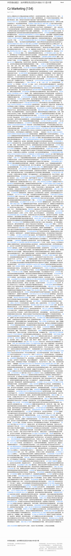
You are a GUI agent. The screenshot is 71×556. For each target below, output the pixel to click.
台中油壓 (43, 266)
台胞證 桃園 (52, 255)
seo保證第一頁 (41, 382)
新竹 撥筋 (44, 31)
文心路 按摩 (10, 468)
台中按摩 (21, 40)
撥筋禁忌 (26, 308)
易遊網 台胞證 (52, 183)
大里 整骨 (58, 145)
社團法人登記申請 (15, 303)
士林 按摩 (49, 283)
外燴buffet (49, 132)
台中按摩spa (46, 415)
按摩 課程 (27, 242)
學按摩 (49, 376)
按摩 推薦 (24, 84)
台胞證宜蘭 (51, 308)
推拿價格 (33, 305)
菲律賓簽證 (57, 60)
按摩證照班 (31, 167)
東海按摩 (18, 134)
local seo (17, 194)
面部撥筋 (11, 308)
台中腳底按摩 (30, 154)
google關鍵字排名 (16, 279)
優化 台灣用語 (23, 167)
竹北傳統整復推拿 (55, 152)
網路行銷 (40, 110)
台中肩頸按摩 (54, 387)
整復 (46, 117)
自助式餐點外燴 (22, 476)
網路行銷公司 (35, 40)
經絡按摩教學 (38, 505)
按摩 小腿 (48, 23)
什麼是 (46, 268)
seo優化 (54, 53)
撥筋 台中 (47, 398)
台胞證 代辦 (34, 137)
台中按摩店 (45, 255)
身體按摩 (23, 279)
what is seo (32, 117)
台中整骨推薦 (48, 53)
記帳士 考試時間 (20, 178)
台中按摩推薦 (48, 108)
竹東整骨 (30, 23)
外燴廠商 (58, 183)
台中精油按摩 (33, 67)
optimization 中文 (30, 363)
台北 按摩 (56, 340)
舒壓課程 (56, 86)
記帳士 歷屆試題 (57, 45)
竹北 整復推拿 (58, 516)
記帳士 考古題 (34, 336)
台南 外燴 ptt (33, 294)
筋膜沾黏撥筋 (21, 264)
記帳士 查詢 (55, 25)
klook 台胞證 (13, 442)
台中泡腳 (58, 106)
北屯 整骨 (21, 288)
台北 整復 (51, 110)
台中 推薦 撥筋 (20, 242)
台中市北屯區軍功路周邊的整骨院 (44, 80)
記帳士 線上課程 (58, 466)
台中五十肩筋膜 (15, 490)
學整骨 (39, 89)
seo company (32, 176)
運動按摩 (49, 49)
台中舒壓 (13, 38)
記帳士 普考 (53, 363)
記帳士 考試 (20, 203)
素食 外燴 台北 (19, 51)
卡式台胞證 (48, 78)
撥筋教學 (51, 290)
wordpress (35, 264)
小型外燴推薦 (24, 402)
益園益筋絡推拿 (36, 409)
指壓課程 (57, 20)
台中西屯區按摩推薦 (26, 97)
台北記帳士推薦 (29, 126)
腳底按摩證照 (11, 501)
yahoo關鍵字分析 (24, 202)
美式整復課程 (42, 40)
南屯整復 (27, 292)
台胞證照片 (37, 373)
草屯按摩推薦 (58, 36)
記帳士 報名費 (20, 214)
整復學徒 (48, 266)
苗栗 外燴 (21, 227)
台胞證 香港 (39, 305)
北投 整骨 (28, 487)
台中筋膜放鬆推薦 (32, 231)
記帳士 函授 (39, 113)
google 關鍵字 (54, 248)
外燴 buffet (15, 18)
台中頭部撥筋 (13, 474)
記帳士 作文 (17, 157)
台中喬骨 (11, 148)
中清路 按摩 (53, 194)
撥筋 (30, 44)
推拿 (45, 514)
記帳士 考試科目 (11, 104)
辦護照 (25, 509)
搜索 (44, 23)
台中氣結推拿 (28, 417)
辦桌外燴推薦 (58, 213)
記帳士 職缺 (28, 465)
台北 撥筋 (20, 271)
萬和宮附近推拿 (34, 102)
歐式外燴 (41, 419)
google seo (32, 356)
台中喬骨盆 (59, 452)
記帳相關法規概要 (46, 56)
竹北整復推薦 (15, 192)
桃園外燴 (55, 461)
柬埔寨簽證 (22, 34)
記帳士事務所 (55, 485)
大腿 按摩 (36, 316)
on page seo (35, 514)
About (62, 2)
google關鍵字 (35, 44)
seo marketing (60, 400)
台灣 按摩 (57, 271)
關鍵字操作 (31, 316)
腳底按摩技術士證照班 (37, 139)
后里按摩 (40, 216)
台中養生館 (54, 172)
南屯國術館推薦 (37, 507)
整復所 (46, 88)
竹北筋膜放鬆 (27, 40)
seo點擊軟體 (25, 235)
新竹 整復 (42, 316)
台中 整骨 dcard (43, 496)
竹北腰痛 (45, 110)
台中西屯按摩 (57, 141)
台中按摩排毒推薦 (39, 154)
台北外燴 (42, 121)
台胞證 (58, 286)
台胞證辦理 (43, 159)
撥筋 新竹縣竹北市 (21, 424)
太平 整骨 (60, 299)
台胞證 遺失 (42, 281)
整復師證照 (40, 178)
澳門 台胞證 (57, 110)
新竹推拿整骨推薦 (14, 249)
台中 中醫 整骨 (38, 202)
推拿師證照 (23, 124)
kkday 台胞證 (56, 351)
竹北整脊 (50, 60)
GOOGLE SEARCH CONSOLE (19, 154)
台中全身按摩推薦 (26, 104)
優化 (60, 246)
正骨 (30, 137)
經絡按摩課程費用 (35, 198)
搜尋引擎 (54, 78)
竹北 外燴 (15, 222)
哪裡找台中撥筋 (36, 156)
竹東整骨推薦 (21, 343)
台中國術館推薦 (14, 165)
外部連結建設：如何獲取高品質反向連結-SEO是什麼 (29, 2)
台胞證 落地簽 (52, 128)
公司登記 (19, 99)
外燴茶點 (39, 417)
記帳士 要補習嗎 (26, 139)
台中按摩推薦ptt (19, 237)
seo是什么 (21, 93)
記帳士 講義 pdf (31, 82)
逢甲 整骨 (60, 148)
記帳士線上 (27, 457)
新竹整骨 (19, 60)
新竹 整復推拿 (42, 264)
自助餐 (42, 64)
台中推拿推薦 (46, 327)
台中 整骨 (25, 44)
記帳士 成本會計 (50, 281)
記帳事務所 (18, 240)
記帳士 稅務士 (28, 169)
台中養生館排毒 (48, 284)
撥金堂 (50, 88)
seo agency (36, 341)
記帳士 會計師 (42, 218)
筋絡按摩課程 (13, 255)
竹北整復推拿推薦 (47, 351)
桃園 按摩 (18, 338)
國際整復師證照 (17, 446)
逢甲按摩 (35, 89)
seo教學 (48, 148)
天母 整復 (52, 415)
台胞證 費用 (21, 363)
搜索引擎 (17, 351)
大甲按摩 (46, 32)
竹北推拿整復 (57, 273)
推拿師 (42, 117)
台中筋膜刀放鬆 (41, 200)
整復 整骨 (57, 229)
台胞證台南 (55, 132)
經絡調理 (34, 512)
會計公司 (44, 308)
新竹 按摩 (21, 169)
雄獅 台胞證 (13, 203)
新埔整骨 (32, 128)
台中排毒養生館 (27, 404)
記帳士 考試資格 (42, 66)
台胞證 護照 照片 (38, 23)
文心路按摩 (41, 115)
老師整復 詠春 (54, 419)
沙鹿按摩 (47, 363)
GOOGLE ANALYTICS (13, 21)
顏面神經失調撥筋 (24, 297)
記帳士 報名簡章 (52, 510)
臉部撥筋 (21, 18)
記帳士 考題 (40, 167)
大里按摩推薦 (15, 93)
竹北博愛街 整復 (25, 128)
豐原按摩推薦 (55, 161)
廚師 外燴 (23, 522)
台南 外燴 (42, 86)
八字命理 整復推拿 (17, 334)
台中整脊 (38, 220)
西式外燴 (60, 382)
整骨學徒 (12, 51)
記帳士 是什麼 (47, 485)
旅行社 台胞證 (25, 117)
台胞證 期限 (23, 490)
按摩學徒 (49, 25)
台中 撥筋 (32, 146)
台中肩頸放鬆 (17, 53)
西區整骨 (37, 117)
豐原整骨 (18, 266)
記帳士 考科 (45, 82)
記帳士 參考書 (16, 402)
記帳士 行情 (36, 86)
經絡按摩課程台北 (30, 34)
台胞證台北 (49, 218)
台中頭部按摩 (17, 492)
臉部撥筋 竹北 (45, 365)
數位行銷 (23, 391)
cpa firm (30, 51)
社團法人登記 (43, 498)
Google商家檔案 (49, 86)
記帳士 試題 (56, 259)
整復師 (14, 44)
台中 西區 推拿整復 (37, 279)
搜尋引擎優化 (36, 301)
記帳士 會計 (29, 341)
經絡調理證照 (40, 108)
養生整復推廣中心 (51, 69)
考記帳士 (47, 226)
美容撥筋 (19, 25)
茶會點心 (38, 246)
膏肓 (52, 148)
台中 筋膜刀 (35, 433)
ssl (45, 64)
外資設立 (23, 426)
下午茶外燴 (14, 271)
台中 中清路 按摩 (11, 437)
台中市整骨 (35, 216)
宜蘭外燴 (58, 128)
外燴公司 (44, 237)
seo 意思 (24, 95)
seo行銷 (18, 391)
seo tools (12, 62)
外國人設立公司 (52, 286)
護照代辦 (43, 408)
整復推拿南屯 (45, 246)
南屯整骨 (46, 115)
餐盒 (35, 167)
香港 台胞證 (19, 44)
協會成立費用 (25, 134)
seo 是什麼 (26, 67)
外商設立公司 (24, 374)
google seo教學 (48, 224)
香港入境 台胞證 (41, 512)
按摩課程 (54, 56)
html (32, 373)
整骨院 (26, 73)
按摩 (23, 417)
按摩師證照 (57, 492)
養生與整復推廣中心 (35, 242)
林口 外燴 (10, 503)
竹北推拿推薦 (57, 80)
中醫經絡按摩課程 (37, 476)
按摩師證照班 (37, 266)
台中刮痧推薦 (51, 20)
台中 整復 (29, 509)
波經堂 (40, 330)
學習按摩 (37, 363)
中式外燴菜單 (55, 319)
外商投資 (37, 34)
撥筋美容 (9, 44)
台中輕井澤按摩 (15, 124)
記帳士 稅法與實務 (12, 526)
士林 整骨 (18, 235)
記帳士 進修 (32, 351)
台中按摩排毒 (28, 123)
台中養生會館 (12, 242)
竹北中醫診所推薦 (35, 343)
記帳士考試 (50, 159)
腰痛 (25, 18)
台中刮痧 (61, 169)
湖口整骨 (21, 73)
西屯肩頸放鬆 (26, 91)
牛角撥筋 (9, 371)
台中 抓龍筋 (23, 194)
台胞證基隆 (48, 154)
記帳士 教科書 (41, 181)
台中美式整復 (44, 128)
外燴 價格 (27, 102)
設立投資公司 (11, 237)
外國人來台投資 (35, 290)
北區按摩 (29, 18)
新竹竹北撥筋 (51, 325)
